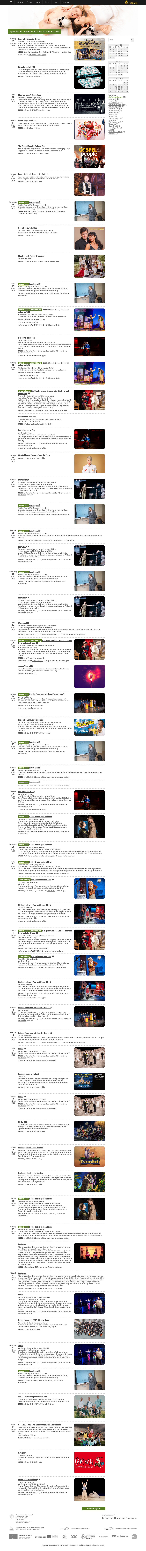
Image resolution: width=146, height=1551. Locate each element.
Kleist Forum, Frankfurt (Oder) (35, 319)
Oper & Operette (113, 128)
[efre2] (20, 1536)
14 (113, 70)
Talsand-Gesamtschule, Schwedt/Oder (43, 856)
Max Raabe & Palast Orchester (31, 256)
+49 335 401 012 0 (39, 325)
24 (116, 56)
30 (119, 75)
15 (116, 70)
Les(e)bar (22, 1244)
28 (127, 56)
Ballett (110, 130)
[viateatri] (64, 1536)
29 (116, 75)
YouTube (119, 1518)
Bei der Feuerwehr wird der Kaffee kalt (45, 694)
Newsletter (66, 2)
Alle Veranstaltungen (115, 97)
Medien (47, 2)
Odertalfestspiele (114, 118)
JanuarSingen (24, 666)
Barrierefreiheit (67, 1545)
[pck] (74, 1536)
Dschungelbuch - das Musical (30, 1147)
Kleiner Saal (29, 128)
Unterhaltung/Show (114, 107)
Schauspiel (112, 99)
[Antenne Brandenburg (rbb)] (120, 1536)
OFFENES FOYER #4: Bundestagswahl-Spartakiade (39, 1425)
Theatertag (112, 124)
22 (110, 56)
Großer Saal (34, 52)
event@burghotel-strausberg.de (53, 951)
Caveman (22, 1453)
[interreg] (46, 1536)
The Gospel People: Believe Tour (31, 146)
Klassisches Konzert (115, 132)
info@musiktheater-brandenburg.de (56, 661)
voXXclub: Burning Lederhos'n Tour (32, 1396)
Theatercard (56, 52)
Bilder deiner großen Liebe (40, 816)
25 (113, 91)
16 (119, 70)
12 (116, 87)
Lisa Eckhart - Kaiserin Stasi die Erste (34, 455)
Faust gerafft (34, 202)
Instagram (131, 1518)
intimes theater (30, 351)
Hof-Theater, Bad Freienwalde (35, 658)
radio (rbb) (33, 322)
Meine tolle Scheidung (27, 1479)
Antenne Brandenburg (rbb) (37, 55)
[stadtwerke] (88, 1536)
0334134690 (37, 951)
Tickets (29, 2)
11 (113, 87)
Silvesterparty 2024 (26, 67)
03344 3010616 (38, 661)
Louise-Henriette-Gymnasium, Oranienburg (39, 1380)
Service (38, 2)
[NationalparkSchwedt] (64, 1528)
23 (119, 72)
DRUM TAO (22, 1122)
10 (122, 68)
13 (110, 70)
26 (127, 72)
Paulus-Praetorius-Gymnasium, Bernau (37, 515)
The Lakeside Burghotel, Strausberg (36, 948)
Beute (20, 1048)
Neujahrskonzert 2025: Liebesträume (34, 1320)
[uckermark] (108, 1528)
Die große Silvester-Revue (29, 39)
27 (110, 75)
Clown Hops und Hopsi (27, 120)
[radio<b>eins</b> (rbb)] (103, 1536)
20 (110, 72)
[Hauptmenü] (11, 2)
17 (122, 70)
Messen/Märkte (113, 111)
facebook (107, 1518)
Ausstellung (112, 120)
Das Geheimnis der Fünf (41, 879)
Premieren (111, 134)
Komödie (111, 114)
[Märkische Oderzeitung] (134, 1536)
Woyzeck (22, 480)
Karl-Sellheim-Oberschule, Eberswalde (43, 751)
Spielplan (20, 2)
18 (113, 89)
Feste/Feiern (112, 112)
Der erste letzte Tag (26, 338)
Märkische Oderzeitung (36, 1061)
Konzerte (111, 101)
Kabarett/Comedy (114, 109)
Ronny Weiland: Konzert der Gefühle (33, 174)
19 (127, 70)
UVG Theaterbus (113, 122)
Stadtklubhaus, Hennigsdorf (34, 705)
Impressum (45, 1545)
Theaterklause (29, 410)
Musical (111, 116)
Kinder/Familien (113, 103)
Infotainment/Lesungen (116, 105)
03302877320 (37, 708)
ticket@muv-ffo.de (53, 325)
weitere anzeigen (93, 1508)
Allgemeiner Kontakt (98, 1545)
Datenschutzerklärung (55, 1545)
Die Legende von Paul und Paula (31, 905)
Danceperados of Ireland (28, 1074)
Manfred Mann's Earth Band (29, 95)
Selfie (20, 1294)
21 (113, 72)
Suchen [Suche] (56, 2)
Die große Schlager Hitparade (30, 720)
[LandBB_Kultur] (11, 1528)
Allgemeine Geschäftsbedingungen (82, 1545)
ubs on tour (112, 126)
